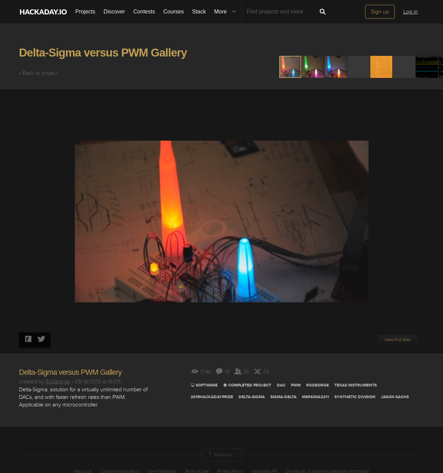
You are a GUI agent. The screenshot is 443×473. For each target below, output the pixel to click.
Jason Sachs (395, 397)
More (226, 12)
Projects (85, 11)
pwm (296, 385)
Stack (199, 11)
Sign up (380, 11)
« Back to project (38, 73)
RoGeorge (58, 381)
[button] (313, 67)
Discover (114, 11)
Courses (173, 11)
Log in (410, 11)
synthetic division (354, 397)
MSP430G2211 (315, 397)
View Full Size (397, 339)
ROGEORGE (317, 385)
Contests (144, 11)
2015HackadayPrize (212, 397)
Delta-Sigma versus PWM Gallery (103, 52)
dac (281, 385)
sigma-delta (283, 397)
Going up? (220, 455)
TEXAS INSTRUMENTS (355, 385)
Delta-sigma (252, 397)
